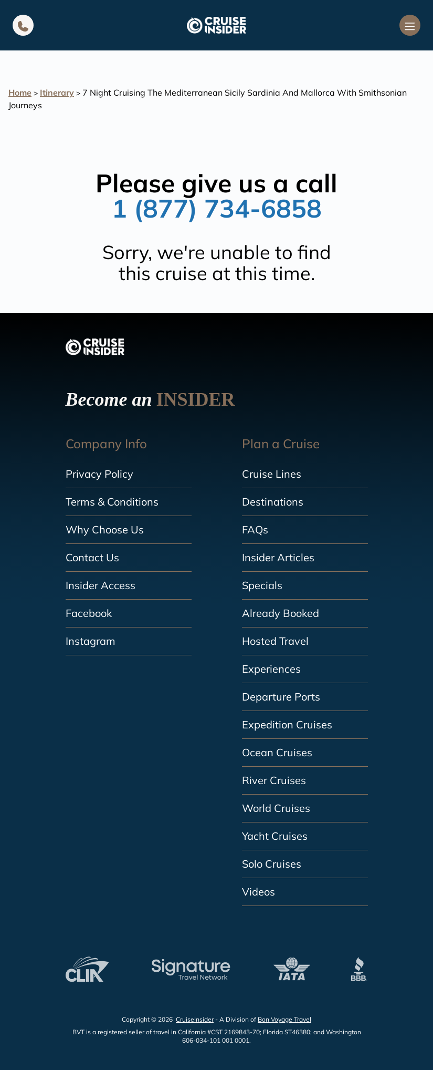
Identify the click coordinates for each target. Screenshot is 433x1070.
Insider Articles (278, 557)
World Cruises (276, 808)
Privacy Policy (99, 473)
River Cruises (274, 780)
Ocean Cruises (277, 752)
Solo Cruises (271, 863)
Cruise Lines (271, 473)
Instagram (90, 640)
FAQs (255, 529)
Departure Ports (281, 696)
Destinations (272, 501)
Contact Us (92, 557)
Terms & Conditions (112, 501)
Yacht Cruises (275, 835)
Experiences (271, 668)
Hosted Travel (275, 640)
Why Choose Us (105, 529)
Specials (262, 585)
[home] (216, 25)
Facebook (89, 613)
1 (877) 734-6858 (217, 208)
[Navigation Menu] (409, 25)
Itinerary (57, 92)
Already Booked (280, 613)
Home (19, 92)
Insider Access (100, 585)
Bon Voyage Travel (284, 1019)
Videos (258, 891)
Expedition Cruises (287, 724)
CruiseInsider (195, 1019)
